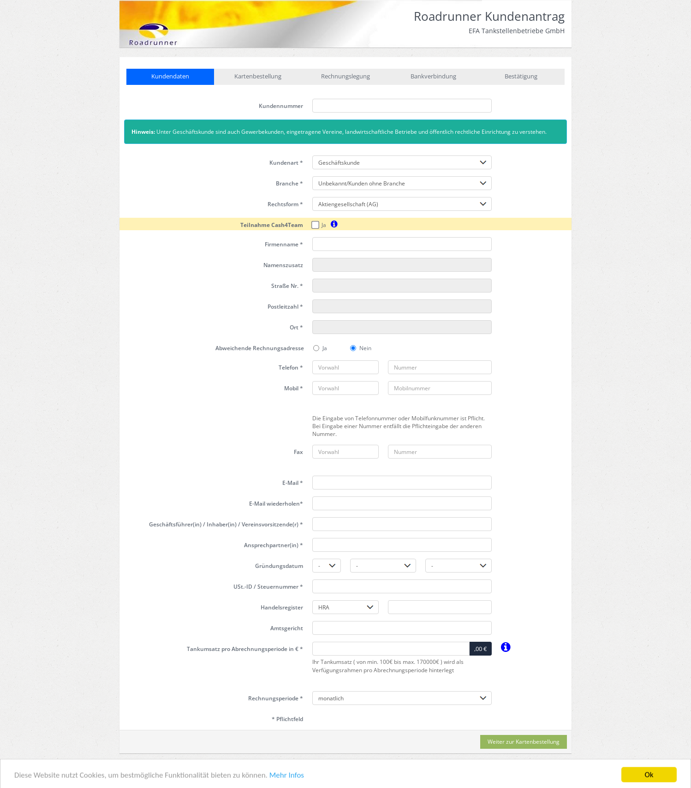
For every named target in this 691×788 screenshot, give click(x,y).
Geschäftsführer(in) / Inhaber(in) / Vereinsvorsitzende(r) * (226, 524)
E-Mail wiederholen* (276, 503)
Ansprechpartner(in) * (273, 545)
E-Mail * (292, 483)
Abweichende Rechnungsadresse (259, 348)
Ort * (296, 327)
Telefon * (291, 367)
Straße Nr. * (287, 286)
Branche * (289, 183)
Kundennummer (281, 106)
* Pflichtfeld (287, 719)
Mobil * (293, 388)
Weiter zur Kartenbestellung (524, 742)
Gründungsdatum (279, 566)
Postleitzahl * (285, 306)
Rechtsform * (285, 204)
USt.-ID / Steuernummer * (268, 587)
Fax (298, 452)
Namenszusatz (283, 265)
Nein (360, 348)
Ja (319, 225)
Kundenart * (286, 163)
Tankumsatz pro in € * (245, 649)
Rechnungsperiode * (275, 698)
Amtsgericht (286, 628)
